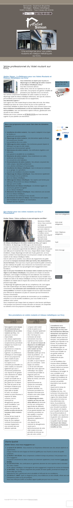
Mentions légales (32, 499)
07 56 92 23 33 (41, 13)
